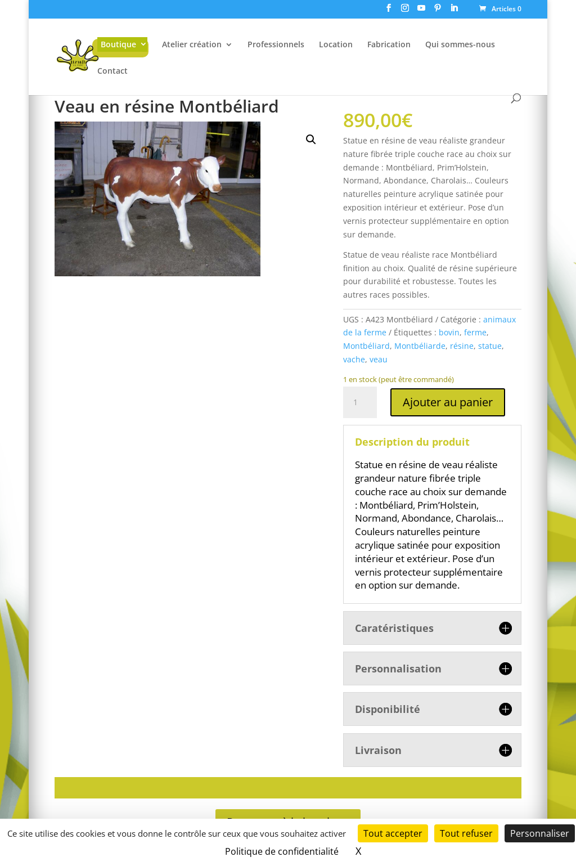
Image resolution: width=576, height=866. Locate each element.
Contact (112, 71)
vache (354, 359)
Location (336, 45)
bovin (449, 332)
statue (490, 345)
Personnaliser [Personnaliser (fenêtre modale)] (539, 833)
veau (379, 359)
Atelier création (192, 45)
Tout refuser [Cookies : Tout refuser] (466, 833)
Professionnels (276, 45)
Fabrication (389, 45)
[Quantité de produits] (360, 402)
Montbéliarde (420, 345)
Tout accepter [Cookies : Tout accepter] (392, 833)
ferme (475, 332)
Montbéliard (366, 345)
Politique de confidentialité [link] (282, 851)
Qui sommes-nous (460, 45)
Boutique (118, 44)
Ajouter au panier (448, 402)
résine (462, 345)
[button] (311, 139)
